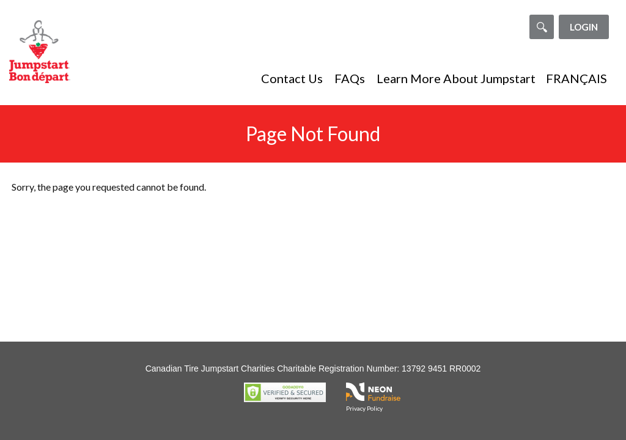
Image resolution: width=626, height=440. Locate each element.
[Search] (541, 27)
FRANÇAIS (576, 78)
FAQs (349, 78)
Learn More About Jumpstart (456, 78)
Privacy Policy (364, 408)
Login (584, 26)
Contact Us (292, 78)
